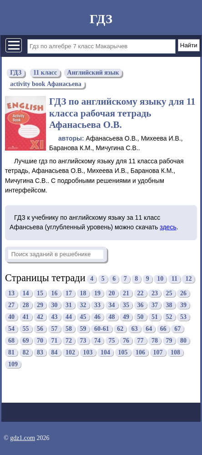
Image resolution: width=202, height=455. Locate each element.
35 (126, 305)
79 (169, 340)
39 (183, 305)
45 (83, 316)
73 (83, 340)
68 (11, 340)
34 (112, 305)
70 (40, 340)
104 (105, 352)
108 (175, 352)
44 (69, 316)
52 (169, 316)
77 (140, 340)
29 (40, 305)
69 (26, 340)
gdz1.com (22, 438)
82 (26, 352)
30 (54, 305)
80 (183, 340)
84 (54, 352)
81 (11, 352)
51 (155, 316)
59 (83, 328)
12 (188, 279)
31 (69, 305)
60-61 (101, 328)
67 (177, 328)
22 (140, 293)
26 (183, 293)
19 (97, 293)
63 (134, 328)
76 (126, 340)
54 (11, 328)
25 (169, 293)
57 (54, 328)
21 (126, 293)
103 (88, 352)
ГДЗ (101, 19)
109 (13, 364)
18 (83, 293)
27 (11, 305)
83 (40, 352)
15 (40, 293)
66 (163, 328)
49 (126, 316)
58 (69, 328)
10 (160, 279)
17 (69, 293)
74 (97, 340)
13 (11, 293)
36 (140, 305)
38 (169, 305)
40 (11, 316)
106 (140, 352)
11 (174, 279)
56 (40, 328)
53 (183, 316)
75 (112, 340)
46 (97, 316)
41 (26, 316)
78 (155, 340)
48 (112, 316)
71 (54, 340)
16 (54, 293)
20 (112, 293)
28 (26, 305)
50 (140, 316)
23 (155, 293)
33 (97, 305)
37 (155, 305)
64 (149, 328)
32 (83, 305)
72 (69, 340)
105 (123, 352)
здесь (168, 227)
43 (54, 316)
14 (26, 293)
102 (70, 352)
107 (158, 352)
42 (40, 316)
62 (120, 328)
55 (26, 328)
